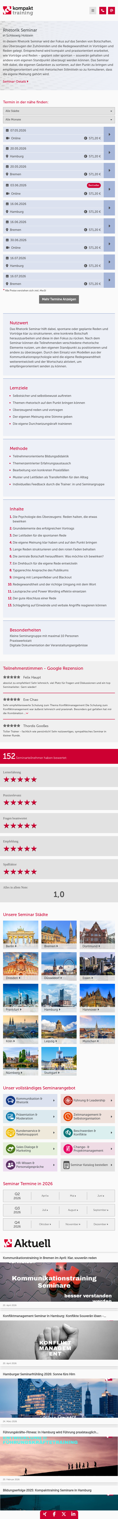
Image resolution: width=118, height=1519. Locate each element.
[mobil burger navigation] (92, 10)
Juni (100, 1195)
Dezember (101, 1224)
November (73, 1224)
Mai (73, 1195)
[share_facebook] (54, 1514)
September (100, 1210)
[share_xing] (45, 1514)
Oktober (45, 1224)
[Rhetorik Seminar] (102, 10)
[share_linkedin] (73, 1514)
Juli (45, 1210)
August (73, 1210)
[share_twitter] (64, 1514)
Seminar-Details (15, 81)
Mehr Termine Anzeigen (59, 299)
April (45, 1195)
